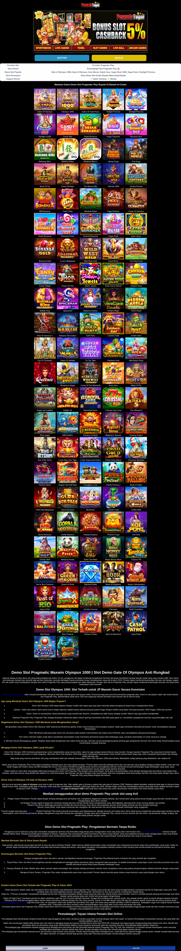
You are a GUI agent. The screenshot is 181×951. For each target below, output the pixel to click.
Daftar (62, 58)
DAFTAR (136, 948)
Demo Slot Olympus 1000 (13, 695)
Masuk (119, 58)
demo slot (32, 811)
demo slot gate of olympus (49, 789)
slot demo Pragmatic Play (151, 832)
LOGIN (45, 948)
